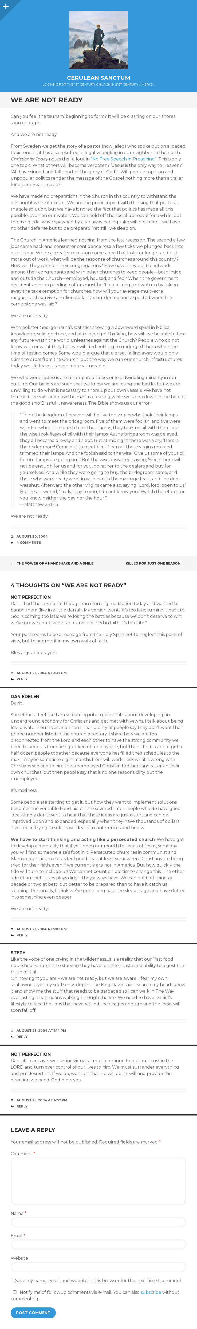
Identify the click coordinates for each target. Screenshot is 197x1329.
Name (18, 1213)
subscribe (151, 1292)
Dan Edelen (25, 696)
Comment (23, 1153)
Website (19, 1258)
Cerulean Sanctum (98, 78)
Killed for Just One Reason (156, 563)
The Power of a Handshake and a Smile (52, 563)
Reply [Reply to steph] (22, 1037)
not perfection (31, 597)
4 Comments (29, 543)
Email (18, 1235)
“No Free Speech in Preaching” (123, 159)
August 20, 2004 (32, 536)
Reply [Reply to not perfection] (22, 679)
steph (18, 952)
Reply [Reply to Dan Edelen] (22, 935)
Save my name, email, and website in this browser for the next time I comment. (98, 1280)
